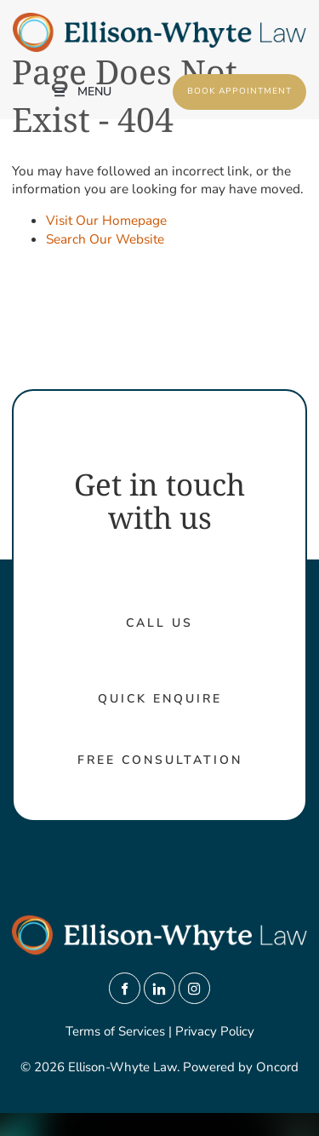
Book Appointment (218, 83)
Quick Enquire (160, 699)
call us (159, 623)
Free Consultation (159, 760)
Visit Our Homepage (106, 220)
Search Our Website (105, 239)
